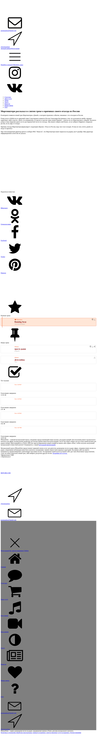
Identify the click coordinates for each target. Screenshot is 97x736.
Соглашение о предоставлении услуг (49, 732)
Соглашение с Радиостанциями (71, 732)
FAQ (6, 107)
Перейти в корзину (7, 65)
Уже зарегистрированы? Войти (19, 551)
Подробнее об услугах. (60, 453)
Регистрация (15, 48)
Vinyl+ (7, 102)
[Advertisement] (48, 287)
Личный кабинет (6, 48)
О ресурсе (8, 97)
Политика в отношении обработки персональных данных (19, 732)
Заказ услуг (8, 99)
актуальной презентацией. (47, 445)
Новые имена (9, 105)
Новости (7, 104)
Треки (6, 100)
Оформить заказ (18, 65)
